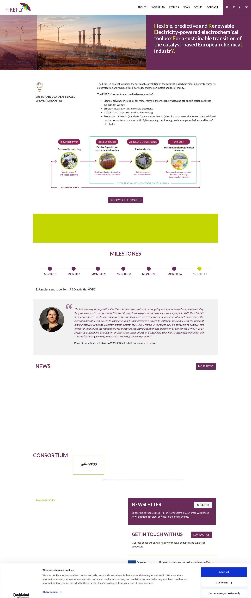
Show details (50, 588)
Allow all (224, 568)
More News (206, 370)
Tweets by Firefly (45, 504)
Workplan (158, 7)
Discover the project (125, 200)
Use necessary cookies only (224, 589)
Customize (224, 578)
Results (174, 7)
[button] (227, 7)
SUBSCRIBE (203, 509)
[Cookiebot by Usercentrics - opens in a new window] (21, 591)
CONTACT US (201, 539)
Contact (212, 7)
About (142, 7)
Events (198, 7)
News (186, 7)
